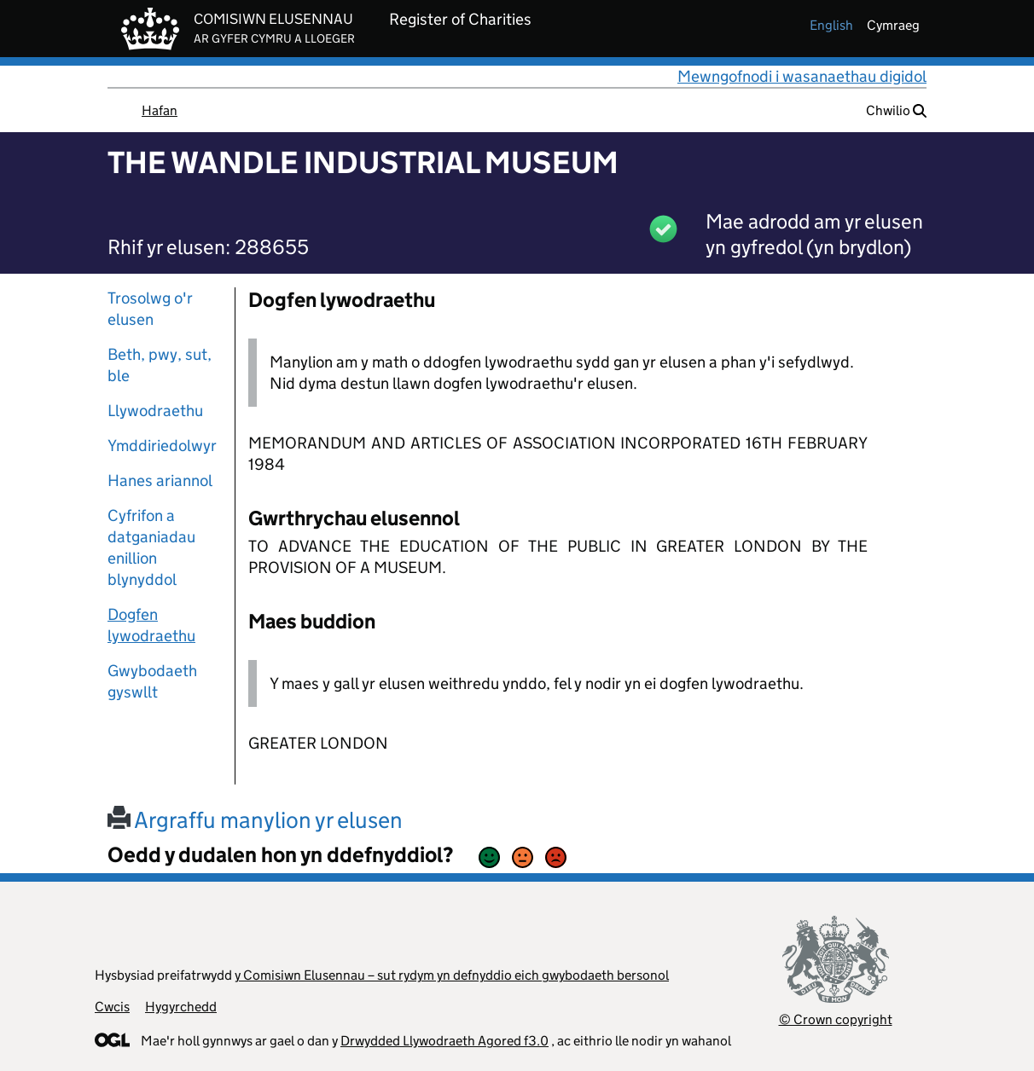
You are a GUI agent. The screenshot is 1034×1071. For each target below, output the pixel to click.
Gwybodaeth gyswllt (152, 681)
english (831, 25)
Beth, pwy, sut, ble (159, 364)
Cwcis (112, 1007)
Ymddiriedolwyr (162, 445)
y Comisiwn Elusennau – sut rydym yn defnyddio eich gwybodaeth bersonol (452, 975)
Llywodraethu (155, 410)
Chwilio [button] (896, 110)
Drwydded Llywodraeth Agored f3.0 (444, 1041)
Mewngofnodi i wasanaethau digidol (802, 76)
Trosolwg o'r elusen (150, 308)
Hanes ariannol (159, 480)
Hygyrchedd (181, 1007)
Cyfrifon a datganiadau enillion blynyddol (151, 547)
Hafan (159, 110)
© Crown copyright (835, 1019)
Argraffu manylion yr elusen (255, 820)
